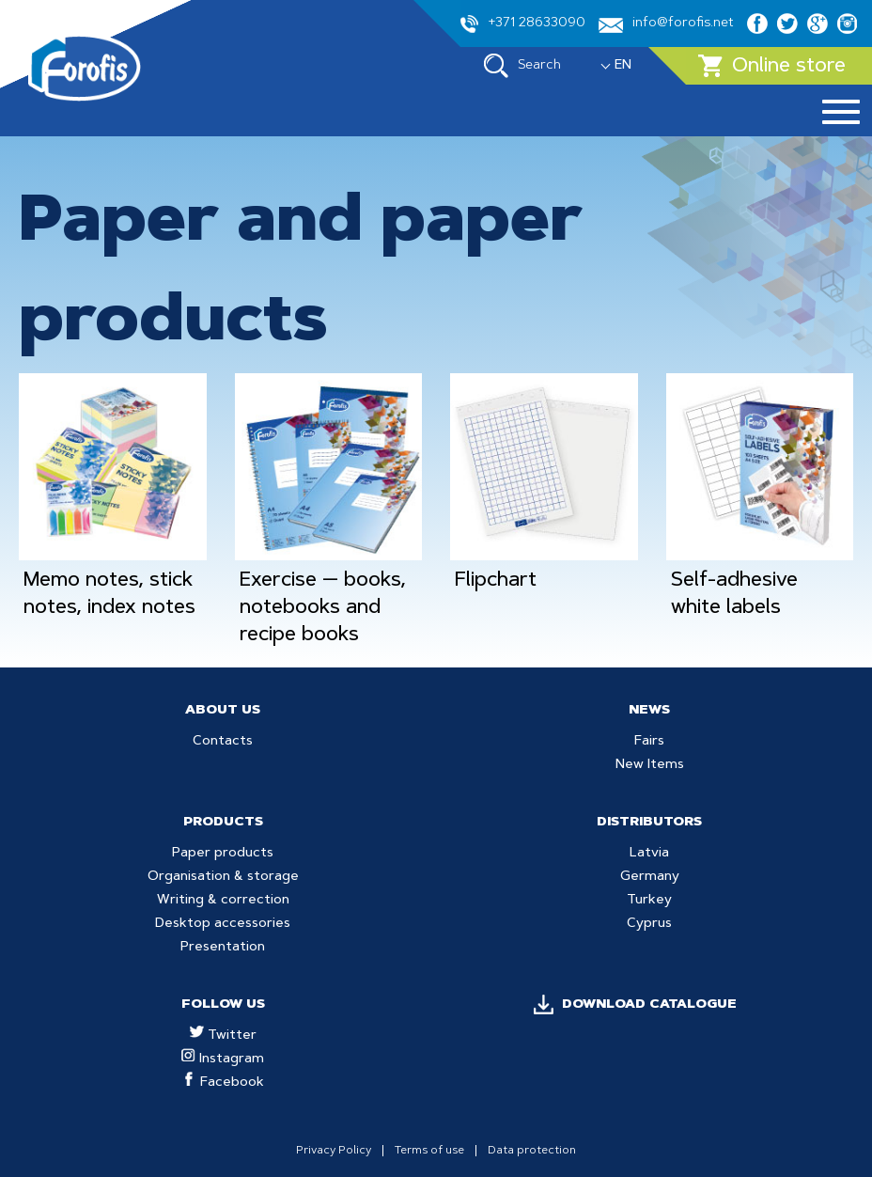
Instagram (222, 1059)
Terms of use (429, 1150)
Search (522, 66)
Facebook (223, 1083)
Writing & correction (223, 900)
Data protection (532, 1150)
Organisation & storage (223, 877)
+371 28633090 (522, 24)
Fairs (649, 741)
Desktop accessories (222, 924)
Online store (772, 66)
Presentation (222, 947)
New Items (649, 765)
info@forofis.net (666, 25)
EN (623, 65)
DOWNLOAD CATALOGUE (649, 1005)
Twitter (223, 1036)
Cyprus (649, 924)
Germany (649, 877)
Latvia (649, 853)
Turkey (649, 900)
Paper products (222, 853)
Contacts (223, 741)
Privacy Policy (333, 1150)
